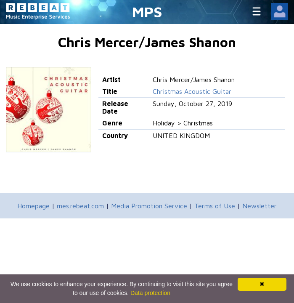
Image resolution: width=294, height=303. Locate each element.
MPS (147, 11)
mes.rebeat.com (80, 206)
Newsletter (259, 206)
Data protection (150, 293)
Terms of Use (214, 206)
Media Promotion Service (149, 206)
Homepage (33, 206)
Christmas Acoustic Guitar (192, 91)
